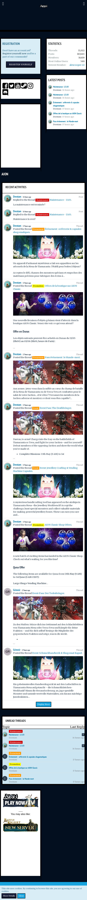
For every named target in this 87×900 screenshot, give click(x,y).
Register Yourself (20, 64)
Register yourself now (14, 53)
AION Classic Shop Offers (58, 524)
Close (21, 896)
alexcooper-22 (77, 65)
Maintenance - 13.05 (61, 86)
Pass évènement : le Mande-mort (65, 121)
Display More (43, 704)
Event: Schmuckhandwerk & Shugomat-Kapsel (57, 653)
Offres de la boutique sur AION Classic (67, 113)
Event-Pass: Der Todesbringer (48, 593)
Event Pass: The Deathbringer (55, 408)
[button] (3, 3)
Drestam (57, 90)
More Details (9, 896)
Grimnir (16, 590)
